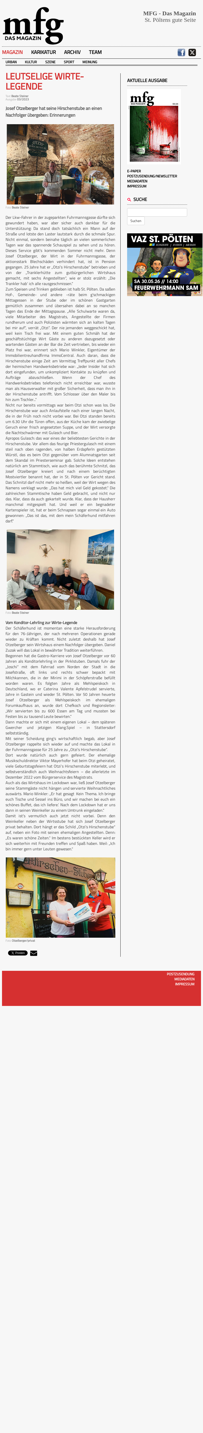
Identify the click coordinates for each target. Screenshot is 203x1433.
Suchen (135, 220)
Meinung (89, 61)
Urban (11, 61)
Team (95, 52)
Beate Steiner (19, 96)
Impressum (136, 186)
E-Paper (134, 171)
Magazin (12, 52)
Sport (69, 61)
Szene (50, 61)
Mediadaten (137, 181)
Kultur (31, 61)
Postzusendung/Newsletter (152, 176)
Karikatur (43, 52)
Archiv (72, 52)
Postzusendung (180, 974)
